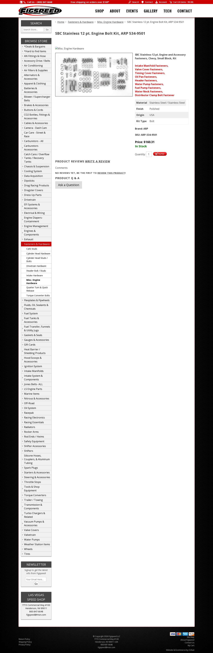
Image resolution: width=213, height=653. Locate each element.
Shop (99, 11)
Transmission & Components (33, 506)
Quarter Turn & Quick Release (37, 289)
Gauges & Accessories (36, 340)
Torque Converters (35, 495)
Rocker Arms (31, 431)
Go (47, 29)
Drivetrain (30, 199)
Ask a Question (68, 185)
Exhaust (28, 239)
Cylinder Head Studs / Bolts (37, 260)
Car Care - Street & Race (35, 134)
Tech (167, 11)
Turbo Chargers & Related (34, 515)
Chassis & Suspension (36, 166)
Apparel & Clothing (35, 83)
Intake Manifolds (34, 371)
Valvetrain (30, 534)
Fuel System (31, 313)
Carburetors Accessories (31, 147)
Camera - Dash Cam (35, 128)
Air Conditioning (33, 65)
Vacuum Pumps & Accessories (34, 523)
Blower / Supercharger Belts (37, 98)
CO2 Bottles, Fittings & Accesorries (37, 116)
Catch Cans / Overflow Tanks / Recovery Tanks (36, 158)
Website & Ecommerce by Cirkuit (180, 650)
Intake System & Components (33, 377)
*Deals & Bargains (34, 46)
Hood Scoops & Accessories (33, 359)
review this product (111, 172)
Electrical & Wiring (34, 213)
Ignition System (33, 366)
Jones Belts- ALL (33, 384)
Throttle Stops (32, 482)
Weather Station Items (37, 544)
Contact (184, 11)
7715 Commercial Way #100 (36, 605)
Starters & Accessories (37, 472)
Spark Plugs (31, 467)
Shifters (28, 451)
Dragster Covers (33, 190)
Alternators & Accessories (32, 76)
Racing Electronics (34, 417)
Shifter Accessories (35, 446)
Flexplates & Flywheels (37, 300)
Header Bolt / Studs (36, 270)
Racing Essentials (34, 422)
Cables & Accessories (36, 123)
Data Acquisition (33, 176)
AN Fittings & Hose (35, 56)
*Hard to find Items (35, 51)
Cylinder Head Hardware (38, 253)
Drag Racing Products (36, 185)
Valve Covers (31, 530)
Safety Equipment (34, 441)
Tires (27, 554)
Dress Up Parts (33, 195)
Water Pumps (32, 539)
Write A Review (97, 161)
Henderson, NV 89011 (36, 608)
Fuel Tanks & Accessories (31, 320)
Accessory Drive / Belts (37, 60)
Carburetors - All (33, 141)
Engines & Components (31, 232)
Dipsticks (29, 180)
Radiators (29, 427)
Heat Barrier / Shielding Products (35, 351)
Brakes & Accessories (36, 105)
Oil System (30, 408)
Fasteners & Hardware (37, 244)
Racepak (29, 412)
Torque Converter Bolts (38, 295)
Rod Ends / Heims (34, 436)
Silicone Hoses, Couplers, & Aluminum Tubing (37, 459)
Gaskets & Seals (33, 335)
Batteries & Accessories (30, 90)
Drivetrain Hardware (36, 265)
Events (132, 11)
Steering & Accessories (37, 477)
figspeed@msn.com (36, 614)
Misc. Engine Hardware (33, 281)
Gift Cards (29, 344)
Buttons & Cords (33, 110)
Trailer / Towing (33, 500)
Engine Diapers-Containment (33, 219)
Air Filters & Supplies (36, 70)
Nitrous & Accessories (36, 398)
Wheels (28, 549)
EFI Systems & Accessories (32, 206)
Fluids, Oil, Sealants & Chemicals (36, 306)
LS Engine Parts (33, 389)
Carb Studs (31, 248)
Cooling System (33, 171)
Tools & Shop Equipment (32, 488)
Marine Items (31, 393)
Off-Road (29, 403)
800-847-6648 (36, 611)
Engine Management (36, 226)
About (115, 11)
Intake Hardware (34, 275)
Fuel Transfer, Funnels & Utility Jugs (37, 328)
